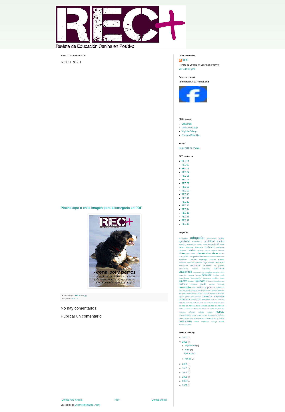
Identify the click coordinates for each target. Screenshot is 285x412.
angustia (182, 244)
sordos (189, 318)
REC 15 (185, 213)
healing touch (218, 275)
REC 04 (185, 172)
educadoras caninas (188, 269)
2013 (185, 368)
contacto (193, 259)
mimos (211, 284)
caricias (191, 250)
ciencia (214, 250)
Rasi (193, 300)
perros (194, 293)
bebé (222, 244)
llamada (216, 281)
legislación (200, 281)
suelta (194, 318)
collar (193, 254)
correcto (213, 260)
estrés (222, 272)
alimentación (197, 241)
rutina (194, 315)
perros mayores (203, 293)
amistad (220, 241)
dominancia (183, 266)
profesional (219, 296)
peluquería (207, 291)
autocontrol (213, 244)
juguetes (183, 281)
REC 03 (185, 168)
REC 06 (185, 179)
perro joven (186, 293)
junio (187, 349)
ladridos (191, 281)
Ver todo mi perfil (187, 69)
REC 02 (185, 164)
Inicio (117, 400)
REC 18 (185, 224)
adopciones (211, 238)
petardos (221, 293)
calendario (220, 247)
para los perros (184, 291)
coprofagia (203, 260)
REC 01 (185, 161)
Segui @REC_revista (189, 148)
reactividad (206, 300)
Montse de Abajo (190, 127)
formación (207, 275)
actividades (183, 238)
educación (195, 265)
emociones (219, 268)
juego (222, 278)
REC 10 (185, 194)
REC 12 (185, 202)
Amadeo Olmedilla (190, 135)
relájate (201, 312)
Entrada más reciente (72, 400)
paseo (200, 291)
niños (194, 287)
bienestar (189, 247)
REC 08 (185, 187)
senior (204, 315)
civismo (221, 250)
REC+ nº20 (189, 353)
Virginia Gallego (189, 131)
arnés (199, 244)
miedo (203, 284)
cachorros (209, 247)
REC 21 (221, 309)
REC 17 (185, 220)
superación (201, 318)
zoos (189, 325)
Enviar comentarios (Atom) (87, 405)
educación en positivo (213, 266)
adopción (197, 238)
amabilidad (209, 241)
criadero (221, 260)
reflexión (191, 312)
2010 (185, 381)
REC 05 (185, 176)
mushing (221, 284)
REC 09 (185, 190)
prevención (207, 296)
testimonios (185, 321)
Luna (222, 281)
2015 (185, 342)
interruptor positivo (210, 278)
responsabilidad (185, 315)
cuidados (182, 263)
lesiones (209, 281)
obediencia (220, 287)
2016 (185, 337)
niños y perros (206, 287)
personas (213, 293)
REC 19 (205, 309)
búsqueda (199, 247)
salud (199, 315)
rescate (209, 312)
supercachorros (212, 318)
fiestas (198, 275)
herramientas (184, 278)
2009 (185, 385)
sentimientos (213, 315)
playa (187, 297)
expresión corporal (186, 275)
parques (194, 291)
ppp (192, 297)
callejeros (182, 250)
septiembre (190, 345)
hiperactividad (196, 278)
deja (205, 263)
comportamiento (197, 256)
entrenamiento (198, 272)
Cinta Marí (187, 124)
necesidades (185, 287)
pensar (214, 291)
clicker (182, 253)
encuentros (185, 271)
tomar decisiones (201, 322)
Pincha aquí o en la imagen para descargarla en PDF (101, 208)
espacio (216, 272)
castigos (200, 250)
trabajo (214, 322)
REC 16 (185, 216)
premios (197, 297)
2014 (185, 364)
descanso (219, 262)
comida (221, 254)
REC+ (185, 60)
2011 (185, 377)
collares (214, 253)
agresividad (184, 241)
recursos (182, 312)
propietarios (184, 299)
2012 (185, 372)
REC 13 (185, 205)
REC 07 (185, 183)
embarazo (206, 269)
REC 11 (185, 198)
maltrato (183, 284)
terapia (221, 318)
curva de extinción (194, 263)
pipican (181, 297)
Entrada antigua (159, 400)
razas (198, 299)
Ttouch (221, 322)
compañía (183, 256)
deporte (211, 263)
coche (188, 254)
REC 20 (74, 299)
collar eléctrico (203, 253)
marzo (188, 359)
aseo (205, 244)
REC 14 (185, 209)
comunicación (210, 257)
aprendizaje (191, 244)
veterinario (183, 325)
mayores (193, 284)
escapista (208, 272)
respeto (220, 311)
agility (221, 238)
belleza (181, 247)
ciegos (207, 250)
